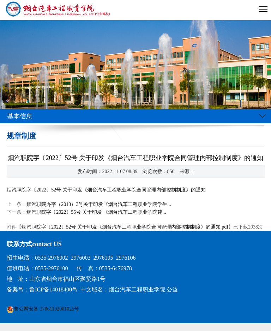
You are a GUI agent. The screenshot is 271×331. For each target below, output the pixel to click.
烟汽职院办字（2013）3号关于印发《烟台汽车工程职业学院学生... (98, 204)
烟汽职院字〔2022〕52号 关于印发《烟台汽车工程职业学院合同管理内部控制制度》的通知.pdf (125, 227)
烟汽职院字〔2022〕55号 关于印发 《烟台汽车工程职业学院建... (96, 212)
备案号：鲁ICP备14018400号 (42, 289)
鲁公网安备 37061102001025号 (46, 309)
